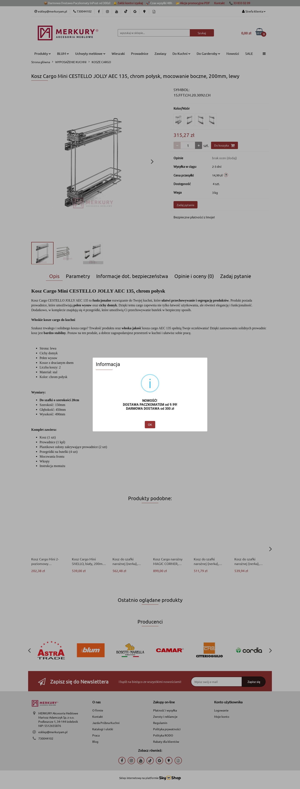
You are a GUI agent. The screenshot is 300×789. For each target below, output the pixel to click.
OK (150, 424)
